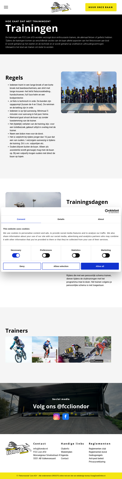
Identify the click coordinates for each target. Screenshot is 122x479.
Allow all (100, 266)
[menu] (6, 7)
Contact (64, 458)
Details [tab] (61, 219)
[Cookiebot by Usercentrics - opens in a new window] (107, 211)
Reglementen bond (98, 452)
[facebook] (65, 417)
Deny (22, 266)
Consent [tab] (21, 219)
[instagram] (56, 417)
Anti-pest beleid (96, 458)
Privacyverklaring (97, 461)
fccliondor (75, 406)
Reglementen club (97, 448)
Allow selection (61, 266)
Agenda (64, 455)
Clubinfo (65, 448)
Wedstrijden (66, 452)
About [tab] (101, 219)
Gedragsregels (96, 455)
